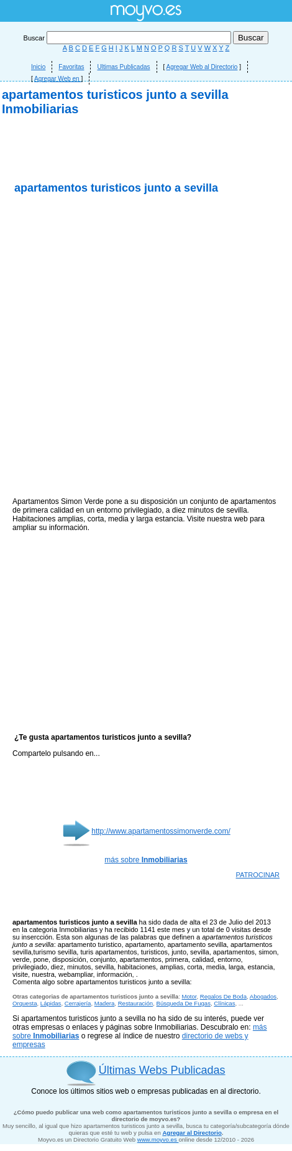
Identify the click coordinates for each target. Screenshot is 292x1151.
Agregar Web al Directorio (202, 66)
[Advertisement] (146, 265)
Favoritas (71, 66)
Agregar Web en (57, 78)
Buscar (128, 38)
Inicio (38, 66)
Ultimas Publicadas (123, 66)
